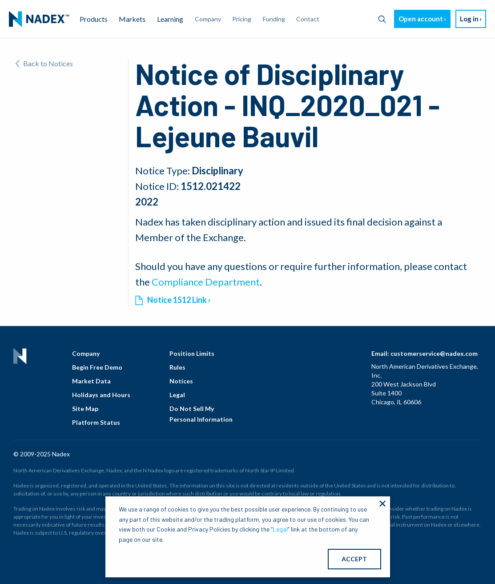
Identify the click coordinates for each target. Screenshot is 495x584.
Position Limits (191, 353)
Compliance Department (206, 282)
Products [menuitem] (94, 19)
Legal (177, 395)
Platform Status (96, 422)
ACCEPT (354, 559)
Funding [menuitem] (274, 19)
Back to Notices (44, 63)
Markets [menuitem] (132, 19)
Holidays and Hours (101, 395)
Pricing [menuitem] (241, 19)
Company (86, 353)
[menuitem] (39, 19)
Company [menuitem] (208, 19)
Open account (420, 19)
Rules (177, 367)
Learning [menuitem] (170, 19)
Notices (181, 381)
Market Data (91, 381)
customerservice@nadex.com (434, 353)
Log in (469, 19)
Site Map (85, 408)
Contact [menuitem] (307, 19)
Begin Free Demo (97, 367)
